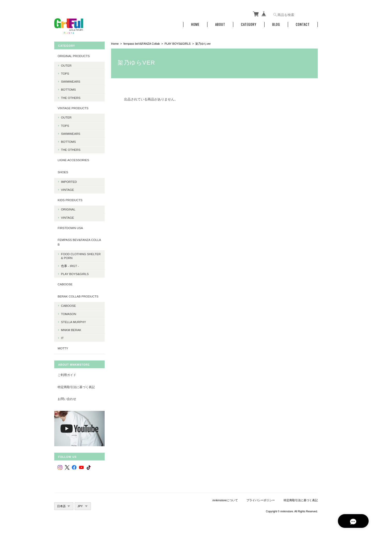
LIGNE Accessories (73, 159)
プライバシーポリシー (260, 499)
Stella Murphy (73, 321)
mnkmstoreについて (225, 499)
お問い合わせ (67, 398)
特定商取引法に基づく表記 (76, 386)
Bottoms (68, 89)
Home (195, 23)
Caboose (68, 305)
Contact (303, 23)
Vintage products (73, 107)
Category (249, 23)
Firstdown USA (70, 227)
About (220, 23)
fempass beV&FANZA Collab (141, 43)
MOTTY (63, 347)
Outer (66, 64)
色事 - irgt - (70, 265)
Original (68, 208)
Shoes (63, 171)
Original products (74, 55)
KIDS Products (70, 199)
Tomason (68, 313)
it (62, 337)
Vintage (67, 189)
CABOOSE (65, 283)
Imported (69, 181)
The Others (70, 97)
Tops (65, 72)
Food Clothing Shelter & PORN (81, 255)
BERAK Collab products (78, 295)
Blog (276, 23)
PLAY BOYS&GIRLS (178, 43)
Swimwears (70, 80)
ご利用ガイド (67, 374)
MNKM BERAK (71, 329)
